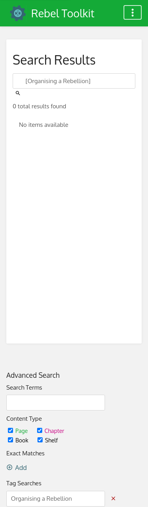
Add (16, 467)
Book (19, 440)
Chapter (50, 430)
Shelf (47, 440)
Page (18, 430)
